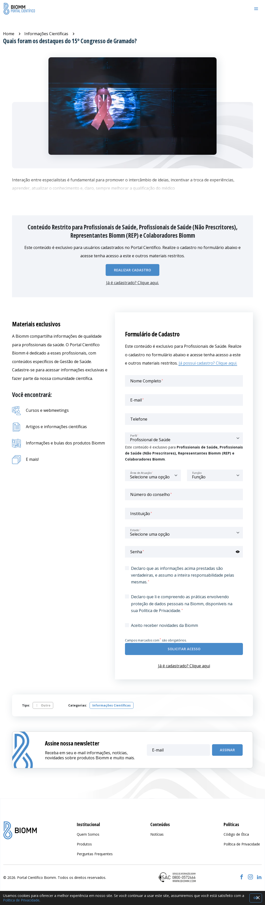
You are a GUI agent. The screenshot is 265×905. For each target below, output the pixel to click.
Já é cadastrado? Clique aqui (184, 666)
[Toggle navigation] (256, 9)
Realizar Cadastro (132, 270)
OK (255, 898)
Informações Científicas (46, 33)
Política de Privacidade (21, 900)
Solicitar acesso (184, 648)
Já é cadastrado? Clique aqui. (132, 282)
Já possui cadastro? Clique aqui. (208, 363)
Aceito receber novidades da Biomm (164, 625)
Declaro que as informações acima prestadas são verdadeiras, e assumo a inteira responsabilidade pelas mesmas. (182, 575)
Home (8, 33)
